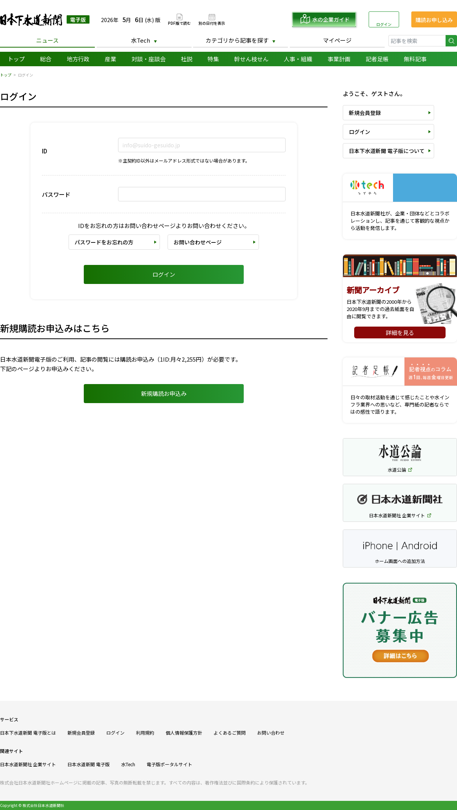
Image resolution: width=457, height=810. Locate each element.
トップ (16, 59)
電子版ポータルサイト (169, 764)
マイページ (337, 40)
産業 (110, 59)
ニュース (47, 40)
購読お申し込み (434, 20)
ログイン (383, 24)
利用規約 (145, 732)
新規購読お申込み (164, 393)
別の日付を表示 (211, 22)
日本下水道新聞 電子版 (44, 19)
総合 (45, 59)
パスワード (56, 194)
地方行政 (78, 59)
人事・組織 (298, 59)
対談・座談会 (148, 59)
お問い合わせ (270, 732)
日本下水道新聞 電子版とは (28, 732)
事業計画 (339, 59)
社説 (186, 59)
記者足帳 (377, 59)
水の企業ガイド (331, 19)
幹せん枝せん (251, 59)
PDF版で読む (179, 22)
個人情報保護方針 (184, 732)
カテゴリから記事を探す (237, 40)
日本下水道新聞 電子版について (387, 151)
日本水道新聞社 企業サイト (28, 764)
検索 (451, 40)
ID (44, 151)
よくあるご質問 (230, 732)
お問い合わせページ (198, 242)
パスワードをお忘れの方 (104, 242)
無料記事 (415, 59)
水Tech (140, 40)
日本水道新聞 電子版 (88, 764)
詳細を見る (400, 332)
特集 (213, 59)
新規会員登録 (365, 112)
